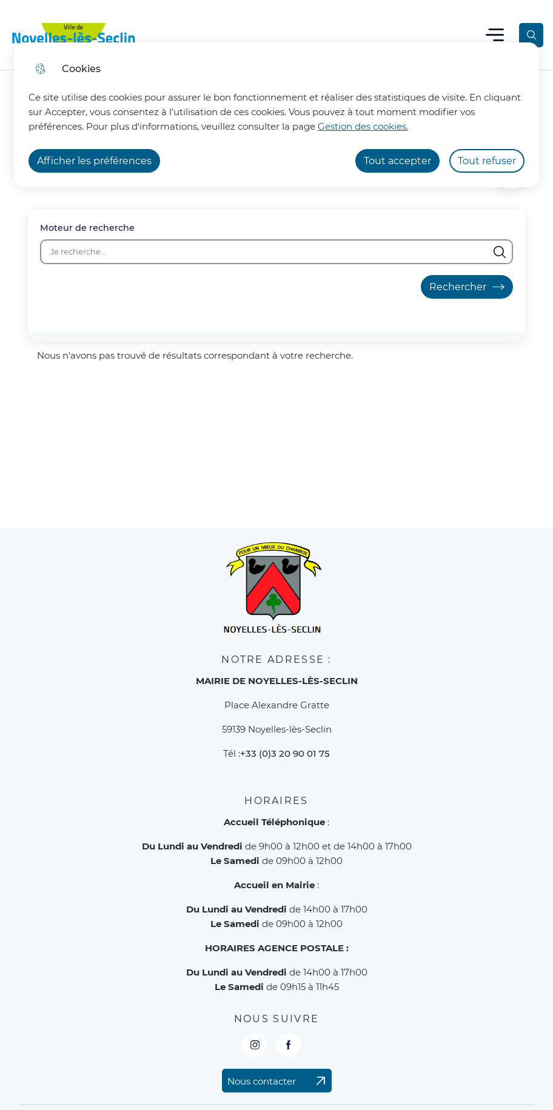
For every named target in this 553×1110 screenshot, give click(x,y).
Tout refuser (487, 161)
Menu (495, 35)
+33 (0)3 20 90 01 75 (285, 753)
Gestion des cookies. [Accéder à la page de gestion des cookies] (363, 126)
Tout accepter (397, 161)
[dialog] (276, 114)
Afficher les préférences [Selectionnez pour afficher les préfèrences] (94, 161)
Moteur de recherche (87, 228)
